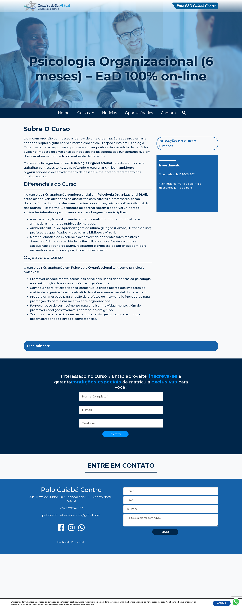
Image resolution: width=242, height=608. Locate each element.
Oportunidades (139, 113)
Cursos (84, 113)
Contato (168, 113)
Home (63, 113)
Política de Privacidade (71, 542)
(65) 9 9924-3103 (71, 508)
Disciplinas (38, 346)
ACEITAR (221, 603)
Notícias (109, 113)
